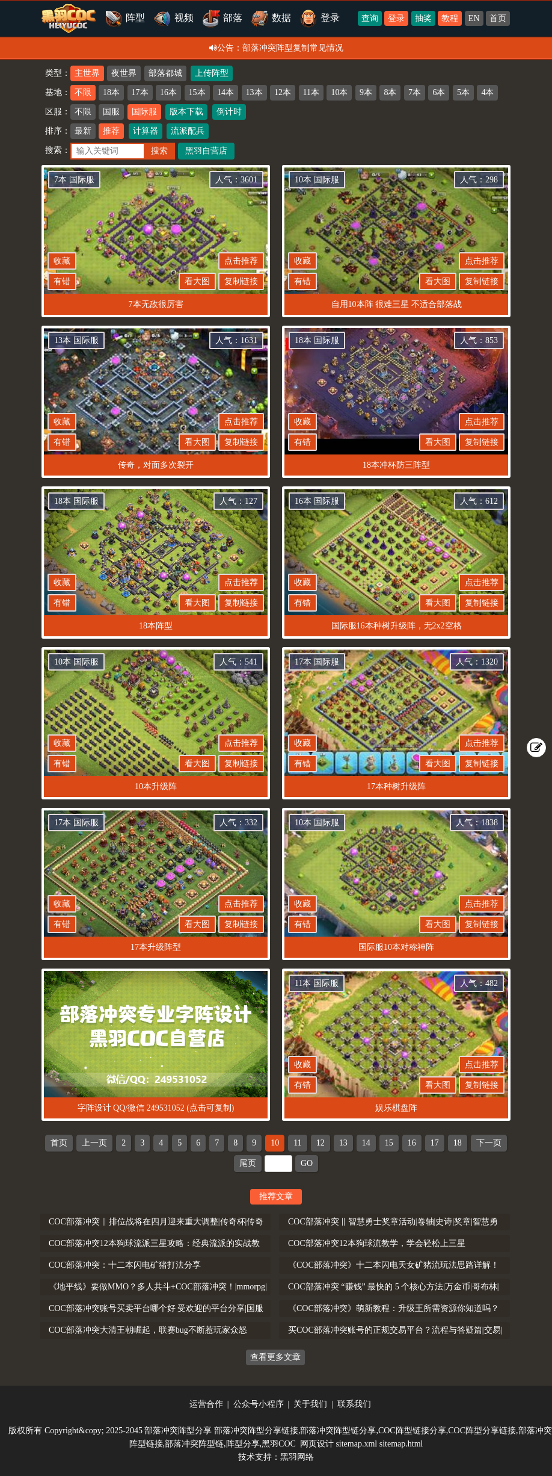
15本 (197, 92)
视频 (173, 18)
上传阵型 (211, 73)
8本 (390, 92)
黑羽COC (279, 1443)
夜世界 (123, 73)
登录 (396, 18)
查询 (369, 18)
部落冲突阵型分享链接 (256, 1430)
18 (457, 1142)
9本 (366, 92)
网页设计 (317, 1443)
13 (343, 1142)
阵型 (125, 18)
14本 (225, 92)
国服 (111, 111)
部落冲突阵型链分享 (338, 1430)
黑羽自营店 (206, 150)
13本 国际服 (76, 340)
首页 (497, 18)
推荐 (111, 130)
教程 (449, 18)
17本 (140, 92)
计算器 (145, 130)
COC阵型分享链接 (482, 1430)
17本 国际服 (317, 661)
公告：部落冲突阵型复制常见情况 (276, 47)
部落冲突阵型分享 (178, 1430)
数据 (271, 18)
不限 (83, 92)
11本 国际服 (317, 983)
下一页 (488, 1142)
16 (412, 1142)
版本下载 (186, 111)
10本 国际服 (317, 179)
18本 (111, 92)
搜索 (159, 150)
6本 (438, 92)
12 (320, 1142)
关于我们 (310, 1404)
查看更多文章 (275, 1357)
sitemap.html (401, 1443)
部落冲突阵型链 (194, 1443)
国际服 (144, 111)
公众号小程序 (258, 1404)
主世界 (87, 73)
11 (297, 1142)
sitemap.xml (356, 1443)
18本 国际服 (317, 340)
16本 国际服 (317, 501)
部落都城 (165, 73)
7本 (414, 92)
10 (275, 1142)
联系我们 (354, 1404)
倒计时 (229, 111)
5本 (463, 92)
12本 (282, 92)
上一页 (94, 1142)
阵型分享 (243, 1443)
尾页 (247, 1163)
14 (366, 1142)
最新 (83, 130)
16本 (168, 92)
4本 (487, 92)
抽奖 (423, 18)
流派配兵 (187, 130)
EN (474, 18)
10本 (339, 92)
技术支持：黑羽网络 (276, 1457)
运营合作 (206, 1404)
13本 (254, 92)
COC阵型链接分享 (412, 1430)
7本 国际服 (74, 179)
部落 (222, 18)
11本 (311, 92)
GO (307, 1163)
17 (435, 1142)
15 (389, 1142)
